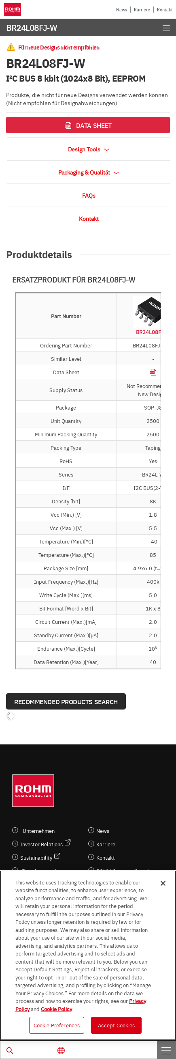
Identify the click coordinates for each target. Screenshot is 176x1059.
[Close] (163, 883)
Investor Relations (41, 844)
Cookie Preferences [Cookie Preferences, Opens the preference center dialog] (57, 1025)
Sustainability (36, 857)
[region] (88, 955)
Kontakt (165, 9)
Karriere (142, 9)
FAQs (88, 195)
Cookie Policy (56, 1008)
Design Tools (88, 149)
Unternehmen (39, 830)
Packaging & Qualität (88, 172)
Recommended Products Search (66, 701)
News (121, 9)
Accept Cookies (116, 1025)
